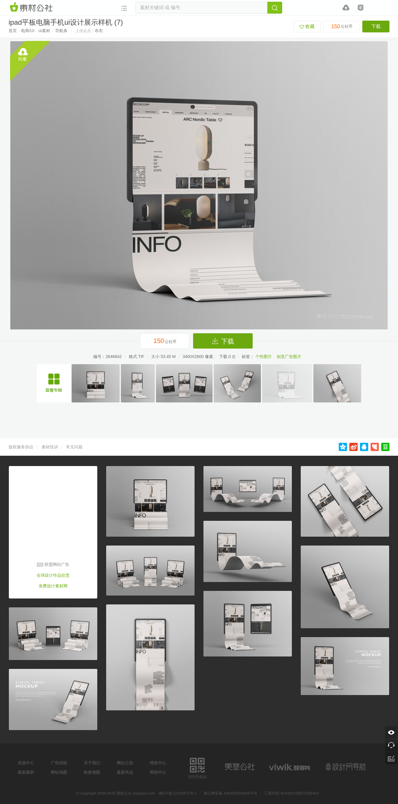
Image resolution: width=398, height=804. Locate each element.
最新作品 (125, 772)
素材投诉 (50, 447)
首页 (13, 30)
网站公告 (125, 762)
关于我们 (92, 762)
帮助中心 (158, 772)
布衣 (99, 30)
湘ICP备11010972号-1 (177, 793)
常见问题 (74, 447)
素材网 (32, 7)
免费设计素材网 (53, 585)
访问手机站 (197, 767)
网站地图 (59, 772)
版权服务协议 (21, 447)
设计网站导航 (346, 767)
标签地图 (92, 772)
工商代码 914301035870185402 (291, 793)
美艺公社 (239, 767)
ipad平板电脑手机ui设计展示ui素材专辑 (54, 383)
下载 (376, 26)
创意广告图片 (289, 356)
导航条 (61, 30)
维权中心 (158, 762)
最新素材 (26, 772)
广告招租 (59, 762)
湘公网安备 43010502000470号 (230, 793)
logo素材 (290, 767)
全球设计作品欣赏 (53, 575)
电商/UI (27, 30)
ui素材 (44, 30)
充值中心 (26, 762)
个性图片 (263, 356)
